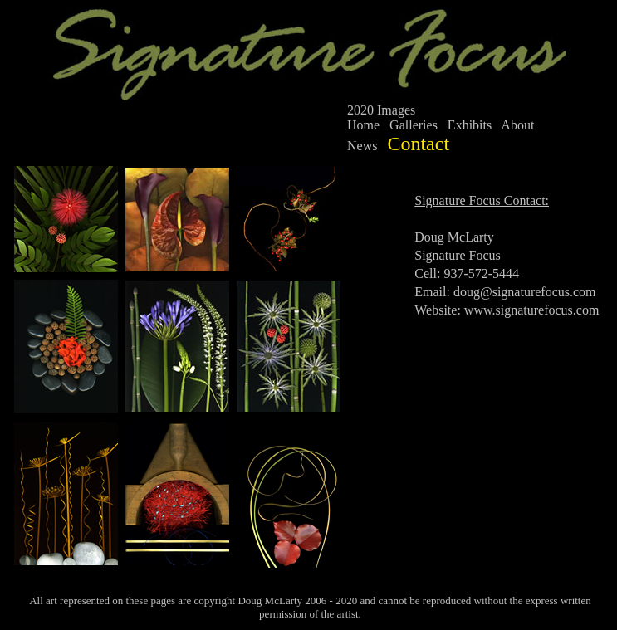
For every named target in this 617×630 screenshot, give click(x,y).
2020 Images (381, 110)
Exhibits (470, 125)
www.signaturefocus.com (531, 310)
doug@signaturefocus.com (524, 292)
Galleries (413, 125)
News (362, 146)
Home (363, 125)
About (517, 125)
